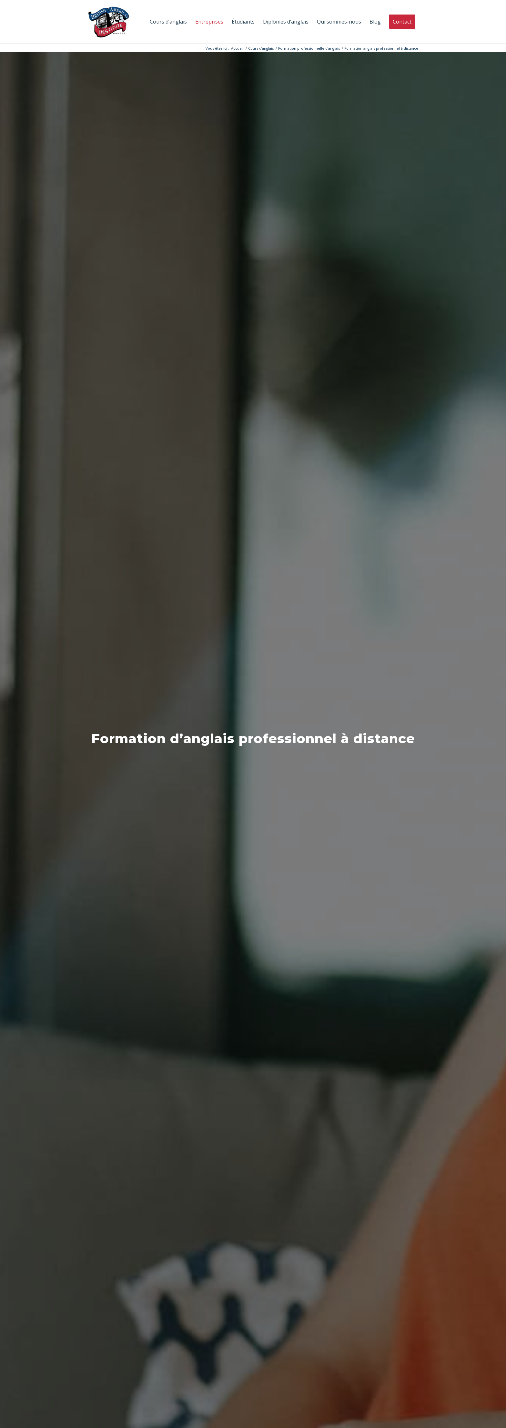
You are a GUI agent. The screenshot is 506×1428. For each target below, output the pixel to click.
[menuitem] (168, 22)
